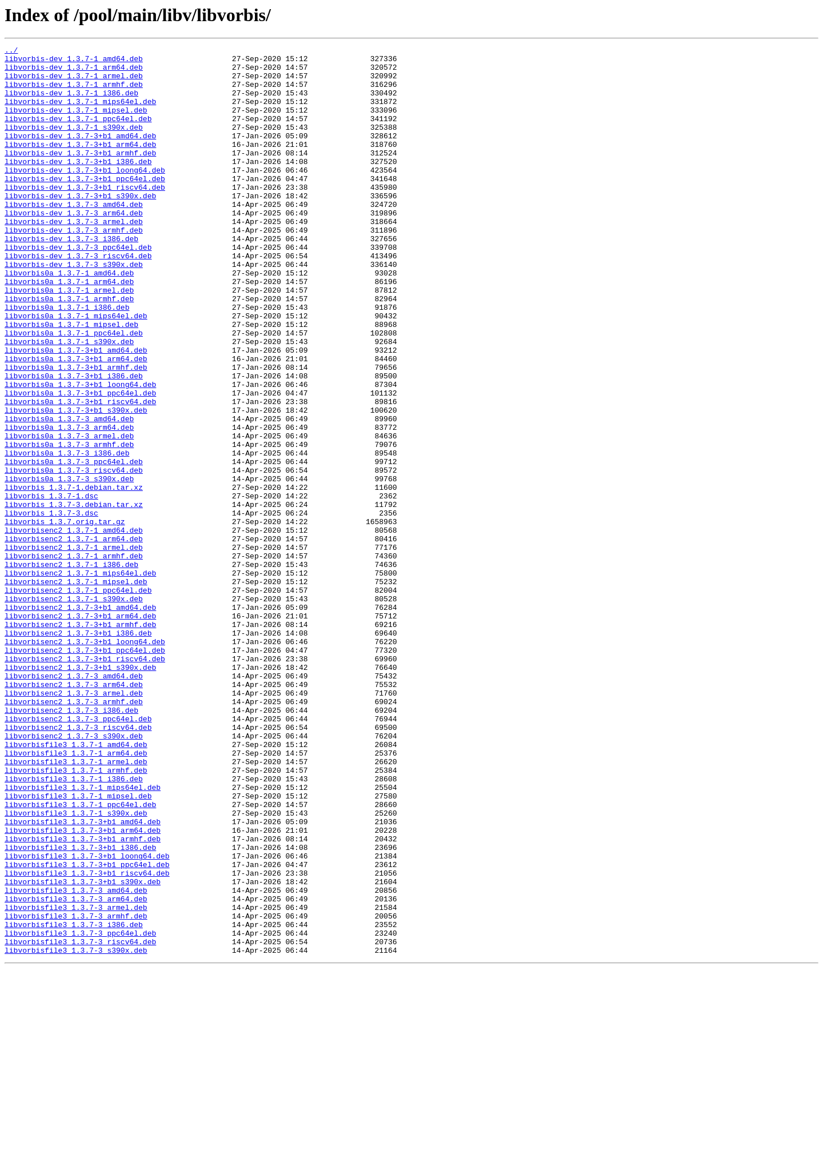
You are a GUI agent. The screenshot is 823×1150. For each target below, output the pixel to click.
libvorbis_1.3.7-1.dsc (51, 586)
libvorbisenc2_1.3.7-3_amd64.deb (74, 802)
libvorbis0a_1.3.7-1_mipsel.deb (71, 381)
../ (11, 51)
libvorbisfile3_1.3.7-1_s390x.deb (76, 967)
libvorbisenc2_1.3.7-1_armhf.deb (74, 658)
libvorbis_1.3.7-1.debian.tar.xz (74, 576)
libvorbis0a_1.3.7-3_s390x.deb (69, 566)
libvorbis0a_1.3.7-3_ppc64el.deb (74, 545)
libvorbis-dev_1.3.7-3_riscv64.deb (78, 298)
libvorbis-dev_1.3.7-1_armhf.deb (74, 92)
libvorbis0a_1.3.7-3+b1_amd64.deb (76, 411)
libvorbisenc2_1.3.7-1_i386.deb (71, 669)
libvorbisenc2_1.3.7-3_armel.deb (74, 823)
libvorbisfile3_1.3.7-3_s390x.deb (76, 1132)
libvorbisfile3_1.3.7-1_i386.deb (74, 926)
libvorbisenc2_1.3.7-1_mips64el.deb (80, 679)
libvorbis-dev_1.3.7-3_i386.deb (71, 278)
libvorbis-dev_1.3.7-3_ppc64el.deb (78, 288)
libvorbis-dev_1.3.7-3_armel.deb (74, 257)
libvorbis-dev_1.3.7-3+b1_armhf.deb (80, 175)
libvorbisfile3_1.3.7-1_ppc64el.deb (80, 957)
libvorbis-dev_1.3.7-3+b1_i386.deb (78, 185)
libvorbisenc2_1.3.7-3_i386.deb (71, 843)
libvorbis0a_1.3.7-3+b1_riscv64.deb (80, 473)
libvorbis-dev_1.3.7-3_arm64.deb (74, 247)
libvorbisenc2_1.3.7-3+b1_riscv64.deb (85, 782)
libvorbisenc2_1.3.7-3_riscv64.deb (78, 864)
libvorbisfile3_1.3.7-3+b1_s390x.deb (83, 1049)
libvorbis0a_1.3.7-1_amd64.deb (69, 319)
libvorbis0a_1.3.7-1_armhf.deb (69, 350)
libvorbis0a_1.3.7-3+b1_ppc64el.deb (80, 463)
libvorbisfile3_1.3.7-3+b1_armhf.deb (83, 998)
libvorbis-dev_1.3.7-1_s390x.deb (74, 144)
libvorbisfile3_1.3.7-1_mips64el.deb (83, 936)
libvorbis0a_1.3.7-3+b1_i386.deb (74, 442)
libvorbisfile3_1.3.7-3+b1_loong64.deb (87, 1018)
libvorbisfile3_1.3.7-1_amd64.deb (76, 885)
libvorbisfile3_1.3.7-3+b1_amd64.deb (83, 977)
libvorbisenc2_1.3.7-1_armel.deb (74, 648)
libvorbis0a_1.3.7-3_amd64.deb (69, 494)
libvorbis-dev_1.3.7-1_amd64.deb (74, 62)
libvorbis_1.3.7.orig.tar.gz (65, 617)
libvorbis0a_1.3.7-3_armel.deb (69, 514)
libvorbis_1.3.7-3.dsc (51, 607)
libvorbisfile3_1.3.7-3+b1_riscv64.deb (87, 1039)
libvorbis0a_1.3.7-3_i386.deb (67, 535)
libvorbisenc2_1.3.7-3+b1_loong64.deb (85, 761)
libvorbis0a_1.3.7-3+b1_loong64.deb (80, 453)
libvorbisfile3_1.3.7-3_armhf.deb (76, 1090)
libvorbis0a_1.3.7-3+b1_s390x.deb (76, 483)
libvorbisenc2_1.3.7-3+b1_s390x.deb (80, 792)
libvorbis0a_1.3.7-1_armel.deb (69, 339)
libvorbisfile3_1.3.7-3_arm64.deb (76, 1070)
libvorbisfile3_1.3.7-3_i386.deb (74, 1101)
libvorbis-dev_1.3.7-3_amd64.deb (74, 236)
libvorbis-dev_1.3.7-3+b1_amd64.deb (80, 154)
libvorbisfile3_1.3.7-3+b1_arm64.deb (83, 988)
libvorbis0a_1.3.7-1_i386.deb (67, 360)
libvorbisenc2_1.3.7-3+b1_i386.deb (78, 751)
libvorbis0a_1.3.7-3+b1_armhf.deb (76, 432)
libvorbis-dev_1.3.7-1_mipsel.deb (76, 123)
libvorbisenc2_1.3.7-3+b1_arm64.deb (80, 730)
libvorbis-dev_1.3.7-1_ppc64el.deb (78, 134)
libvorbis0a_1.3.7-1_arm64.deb (69, 329)
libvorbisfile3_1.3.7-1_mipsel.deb (78, 946)
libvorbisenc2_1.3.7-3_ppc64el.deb (78, 854)
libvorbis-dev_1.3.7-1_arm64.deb (74, 72)
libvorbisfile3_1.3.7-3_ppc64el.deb (80, 1111)
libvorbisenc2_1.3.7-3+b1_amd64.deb (80, 720)
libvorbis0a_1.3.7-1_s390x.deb (69, 401)
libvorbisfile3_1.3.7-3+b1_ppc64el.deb (87, 1029)
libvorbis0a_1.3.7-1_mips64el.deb (76, 370)
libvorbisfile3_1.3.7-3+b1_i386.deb (80, 1008)
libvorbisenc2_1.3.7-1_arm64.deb (74, 638)
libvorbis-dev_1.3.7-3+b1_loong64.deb (85, 195)
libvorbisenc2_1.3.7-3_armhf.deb (74, 833)
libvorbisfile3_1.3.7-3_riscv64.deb (80, 1121)
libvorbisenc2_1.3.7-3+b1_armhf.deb (80, 741)
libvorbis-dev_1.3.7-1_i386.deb (71, 103)
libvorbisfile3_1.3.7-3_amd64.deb (76, 1060)
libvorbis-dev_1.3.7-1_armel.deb (74, 82)
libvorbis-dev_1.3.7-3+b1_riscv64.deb (85, 216)
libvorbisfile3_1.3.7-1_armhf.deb (76, 916)
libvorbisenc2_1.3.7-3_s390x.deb (74, 874)
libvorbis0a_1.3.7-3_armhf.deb (69, 525)
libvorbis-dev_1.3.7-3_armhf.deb (74, 267)
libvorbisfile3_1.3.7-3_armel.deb (76, 1080)
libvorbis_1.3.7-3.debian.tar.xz (74, 597)
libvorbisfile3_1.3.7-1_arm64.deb (76, 895)
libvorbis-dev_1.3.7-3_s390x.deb (74, 309)
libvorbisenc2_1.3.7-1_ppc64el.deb (78, 699)
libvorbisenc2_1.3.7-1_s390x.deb (74, 710)
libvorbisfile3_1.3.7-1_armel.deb (76, 905)
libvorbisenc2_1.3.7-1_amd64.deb (74, 627)
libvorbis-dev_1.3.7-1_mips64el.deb (80, 113)
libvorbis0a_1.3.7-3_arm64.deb (69, 504)
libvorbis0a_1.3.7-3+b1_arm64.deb (76, 422)
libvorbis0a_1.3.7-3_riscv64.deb (74, 555)
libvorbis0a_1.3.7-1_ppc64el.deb (74, 391)
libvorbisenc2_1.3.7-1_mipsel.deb (76, 689)
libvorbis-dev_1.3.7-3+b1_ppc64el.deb (85, 206)
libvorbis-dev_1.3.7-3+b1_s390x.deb (80, 226)
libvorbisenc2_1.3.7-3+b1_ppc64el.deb (85, 771)
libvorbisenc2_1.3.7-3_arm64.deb (74, 813)
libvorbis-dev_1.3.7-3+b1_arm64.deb (80, 164)
